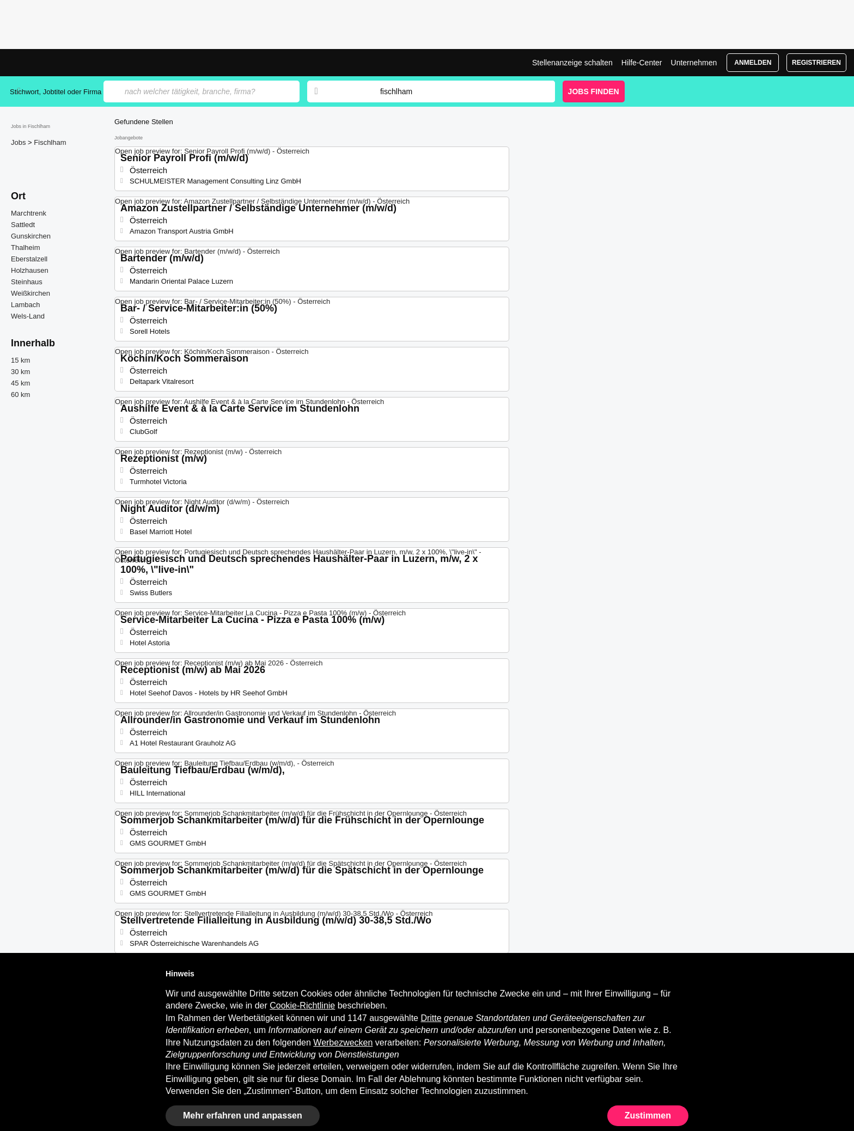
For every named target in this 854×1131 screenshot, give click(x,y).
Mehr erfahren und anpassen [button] (242, 1115)
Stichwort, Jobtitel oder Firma (55, 92)
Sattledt (23, 225)
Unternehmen (694, 62)
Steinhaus (26, 282)
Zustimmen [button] (648, 1115)
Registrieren (816, 62)
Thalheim (25, 247)
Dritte (430, 1018)
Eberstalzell (29, 259)
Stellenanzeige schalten (572, 62)
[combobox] (457, 91)
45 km (20, 383)
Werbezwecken (343, 1042)
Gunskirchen (31, 236)
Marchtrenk (28, 213)
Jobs (19, 142)
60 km (20, 394)
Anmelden (752, 62)
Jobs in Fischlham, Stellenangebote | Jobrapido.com (50, 62)
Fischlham (50, 142)
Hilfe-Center (641, 62)
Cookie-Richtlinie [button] (302, 1005)
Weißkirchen (30, 293)
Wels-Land (28, 316)
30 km (20, 372)
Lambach (25, 305)
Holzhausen (29, 270)
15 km (20, 360)
